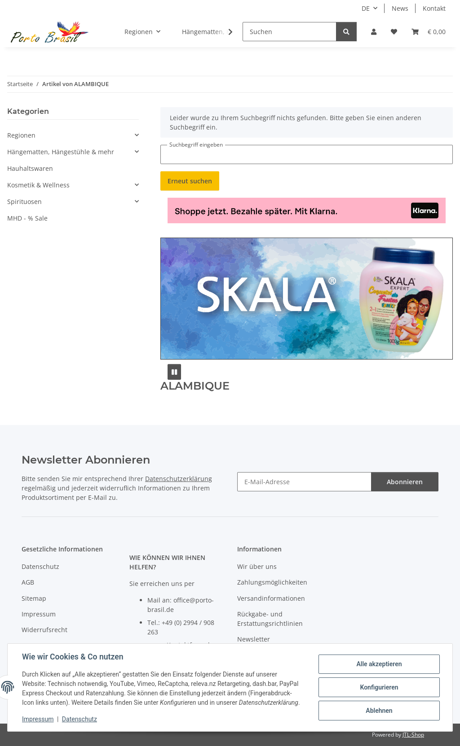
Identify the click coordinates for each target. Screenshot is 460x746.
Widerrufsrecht (44, 629)
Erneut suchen (190, 181)
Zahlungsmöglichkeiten (272, 582)
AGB (28, 582)
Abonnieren (405, 481)
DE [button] (366, 8)
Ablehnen (379, 710)
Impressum (37, 719)
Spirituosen (24, 201)
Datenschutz (79, 719)
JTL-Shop (413, 734)
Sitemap (34, 598)
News (400, 8)
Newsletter (253, 639)
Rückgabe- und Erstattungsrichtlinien (270, 619)
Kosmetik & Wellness (38, 185)
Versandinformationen (271, 598)
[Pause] (174, 372)
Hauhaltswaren (30, 168)
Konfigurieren (379, 687)
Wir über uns (257, 566)
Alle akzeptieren (379, 664)
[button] (374, 31)
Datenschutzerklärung (178, 478)
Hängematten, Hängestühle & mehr (60, 151)
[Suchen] (289, 31)
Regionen (21, 135)
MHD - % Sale (27, 218)
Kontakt (434, 8)
